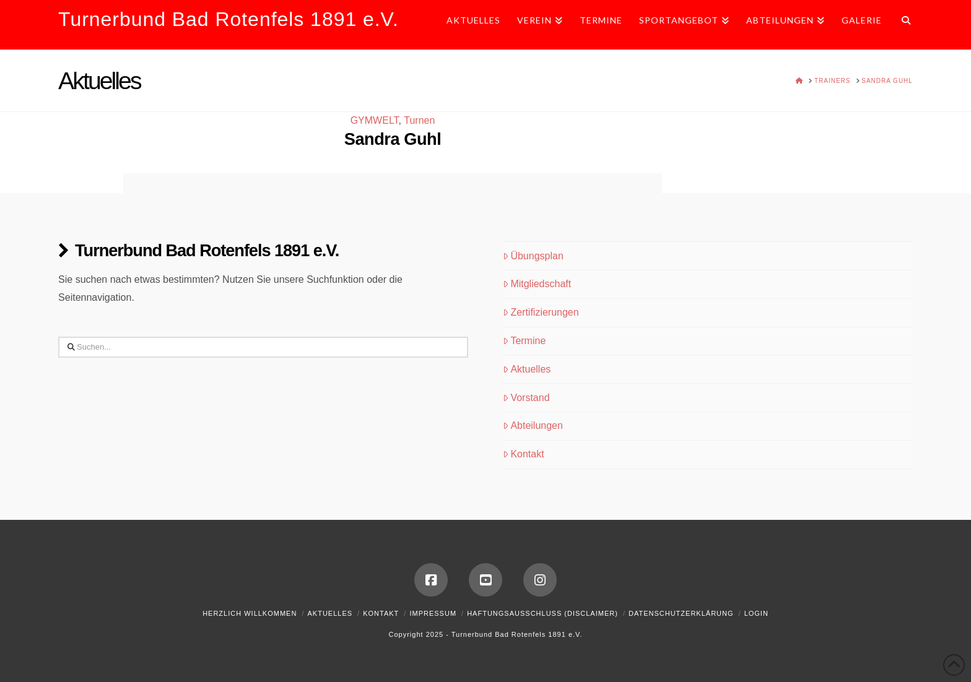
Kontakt (523, 454)
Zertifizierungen (541, 312)
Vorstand (526, 397)
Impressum (432, 613)
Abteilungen (533, 425)
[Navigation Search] (901, 25)
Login (756, 613)
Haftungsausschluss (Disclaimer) (542, 613)
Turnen (419, 120)
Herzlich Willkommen (249, 613)
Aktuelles (527, 369)
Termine (524, 340)
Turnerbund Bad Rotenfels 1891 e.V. (228, 19)
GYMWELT (375, 120)
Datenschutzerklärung (681, 613)
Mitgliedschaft (537, 283)
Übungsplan (533, 256)
